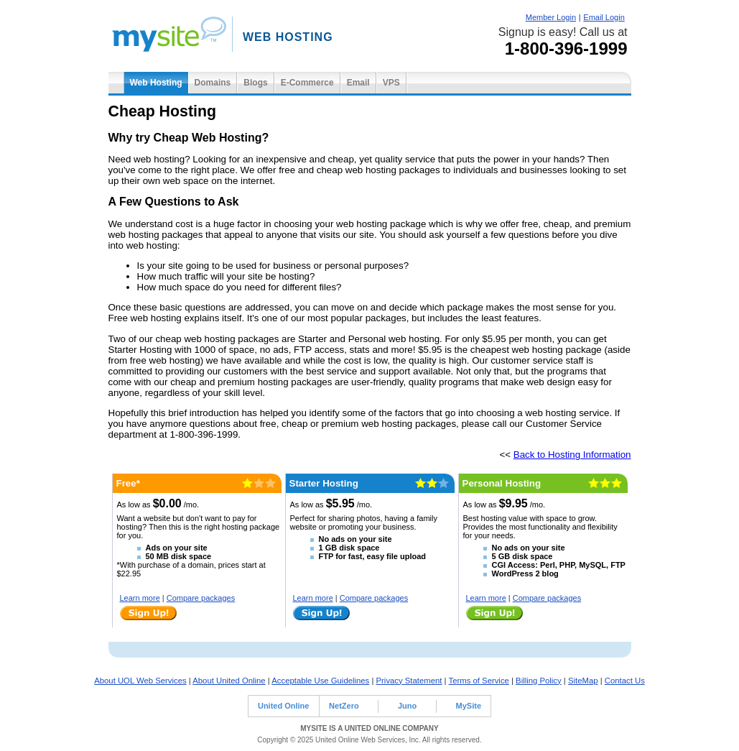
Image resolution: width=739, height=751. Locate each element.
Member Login (551, 17)
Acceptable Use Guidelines (320, 680)
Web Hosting (156, 83)
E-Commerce (307, 83)
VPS (391, 83)
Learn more (140, 598)
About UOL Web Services (140, 680)
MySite (468, 705)
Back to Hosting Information (572, 454)
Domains (213, 83)
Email (358, 83)
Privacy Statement (409, 680)
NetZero (344, 705)
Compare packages (201, 598)
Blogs (255, 83)
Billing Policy (539, 680)
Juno (407, 705)
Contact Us (625, 680)
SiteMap (583, 680)
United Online (284, 705)
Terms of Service (479, 680)
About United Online (228, 680)
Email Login (603, 17)
